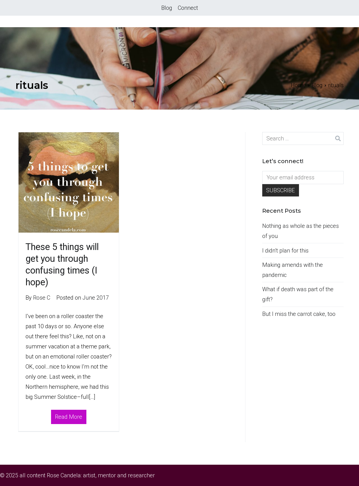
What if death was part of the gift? (297, 294)
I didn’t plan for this (285, 250)
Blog (166, 7)
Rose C (41, 297)
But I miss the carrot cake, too (298, 314)
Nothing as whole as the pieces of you (300, 231)
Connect (188, 7)
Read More (68, 416)
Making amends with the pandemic (292, 269)
